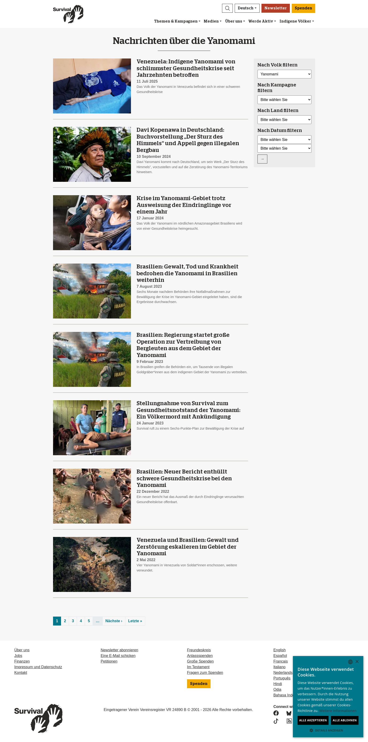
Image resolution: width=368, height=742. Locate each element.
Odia (277, 689)
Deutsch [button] (245, 8)
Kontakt (20, 673)
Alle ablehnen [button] (345, 720)
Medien (211, 21)
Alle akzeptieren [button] (313, 720)
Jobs (18, 656)
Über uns (233, 21)
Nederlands (283, 673)
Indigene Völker (295, 21)
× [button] (357, 662)
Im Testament (198, 667)
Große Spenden (200, 661)
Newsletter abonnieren (119, 650)
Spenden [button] (303, 8)
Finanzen (22, 661)
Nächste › (113, 621)
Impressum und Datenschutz (38, 667)
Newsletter (275, 8)
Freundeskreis (199, 650)
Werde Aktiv (260, 21)
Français (280, 661)
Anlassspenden (200, 656)
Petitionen (109, 661)
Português (282, 678)
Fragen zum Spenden (205, 673)
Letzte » (135, 621)
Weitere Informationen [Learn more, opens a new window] (338, 710)
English (279, 650)
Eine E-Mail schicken (118, 656)
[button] (227, 8)
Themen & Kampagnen (176, 21)
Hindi (277, 684)
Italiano (279, 667)
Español (280, 656)
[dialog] (328, 696)
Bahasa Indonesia (288, 695)
